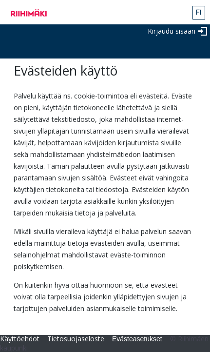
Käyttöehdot (19, 338)
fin (198, 13)
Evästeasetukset (137, 339)
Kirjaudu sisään (171, 31)
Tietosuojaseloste (75, 338)
